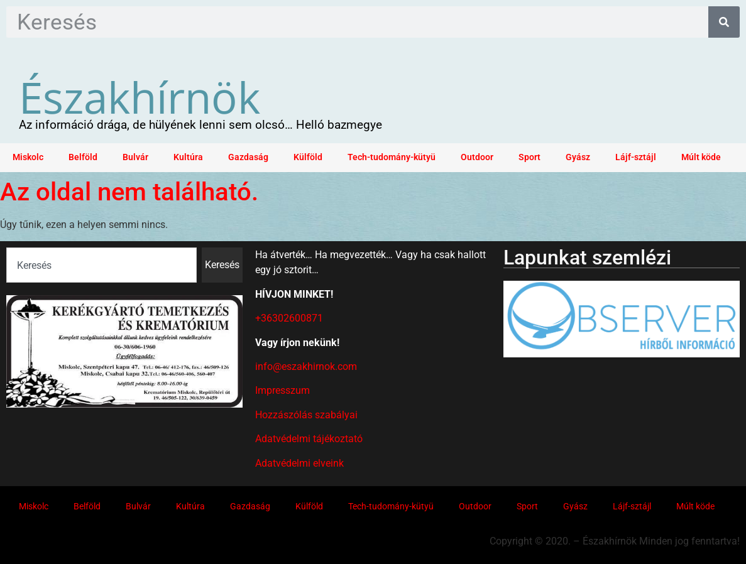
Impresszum (282, 390)
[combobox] (101, 265)
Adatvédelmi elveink (299, 463)
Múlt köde (701, 157)
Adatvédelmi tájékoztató (309, 439)
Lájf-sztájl (635, 157)
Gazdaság (248, 157)
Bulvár (135, 157)
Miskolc (28, 157)
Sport (529, 157)
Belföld (83, 157)
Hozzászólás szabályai (306, 415)
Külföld (307, 157)
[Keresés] (724, 22)
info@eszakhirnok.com (306, 366)
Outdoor (477, 157)
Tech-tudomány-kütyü (392, 157)
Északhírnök (139, 96)
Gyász (578, 157)
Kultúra (188, 157)
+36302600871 (289, 318)
